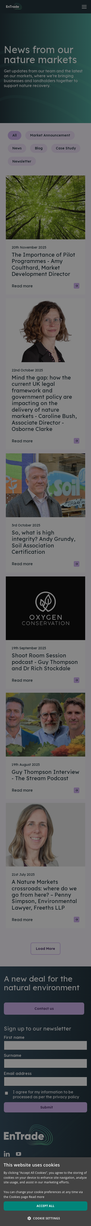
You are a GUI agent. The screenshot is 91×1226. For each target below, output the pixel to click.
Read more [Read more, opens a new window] (36, 1197)
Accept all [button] (46, 1206)
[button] (45, 1218)
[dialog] (45, 613)
